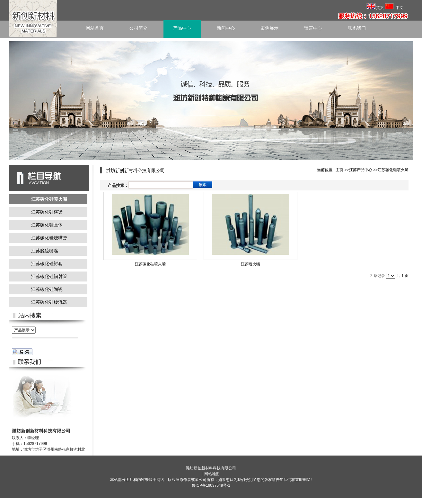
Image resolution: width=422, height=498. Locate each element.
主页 (339, 170)
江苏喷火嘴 (250, 264)
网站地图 (212, 474)
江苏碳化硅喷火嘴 (393, 170)
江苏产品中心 (360, 170)
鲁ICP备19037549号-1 (211, 485)
